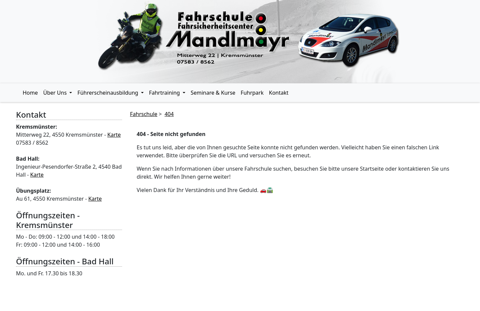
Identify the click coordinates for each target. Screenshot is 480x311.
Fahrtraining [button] (165, 92)
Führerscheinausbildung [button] (108, 92)
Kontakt (279, 92)
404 (169, 114)
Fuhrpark (252, 92)
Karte (114, 134)
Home (30, 92)
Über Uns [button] (55, 92)
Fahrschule (143, 114)
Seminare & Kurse (213, 92)
